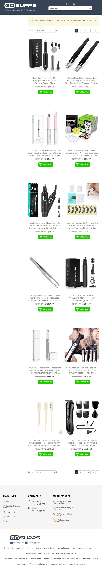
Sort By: (31, 31)
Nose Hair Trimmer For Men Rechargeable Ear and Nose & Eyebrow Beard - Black (44, 80)
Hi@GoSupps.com (39, 510)
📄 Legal (6, 521)
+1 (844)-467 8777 (38, 504)
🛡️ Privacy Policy (9, 512)
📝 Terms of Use (9, 516)
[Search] (69, 8)
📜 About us (8, 501)
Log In (65, 4)
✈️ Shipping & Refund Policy (11, 507)
